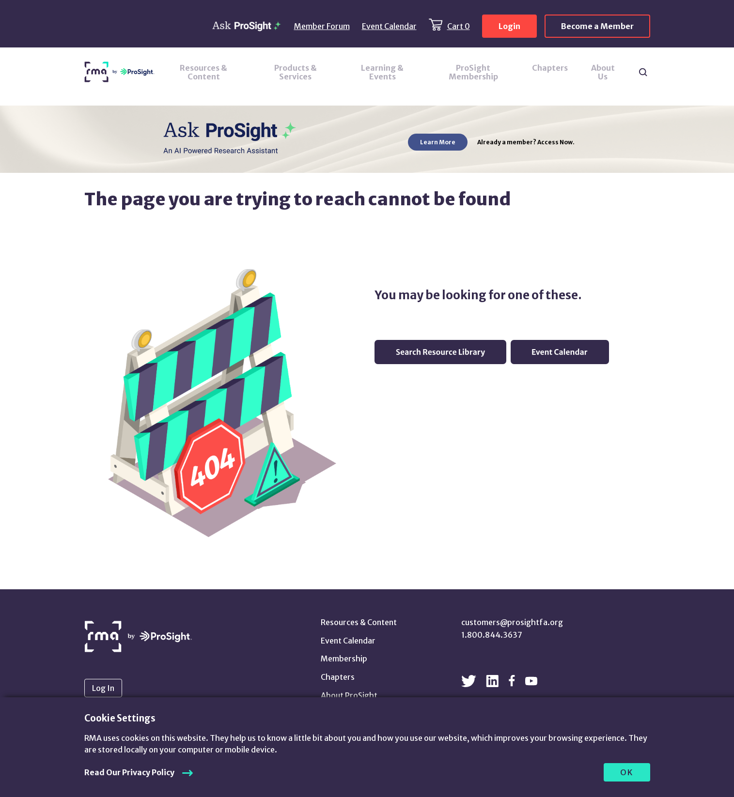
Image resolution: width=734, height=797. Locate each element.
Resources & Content (203, 72)
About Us (603, 72)
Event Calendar (389, 26)
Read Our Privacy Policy (129, 772)
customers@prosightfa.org (512, 622)
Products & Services (295, 72)
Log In (103, 688)
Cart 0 (458, 26)
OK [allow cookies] (626, 772)
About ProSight (349, 695)
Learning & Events (382, 72)
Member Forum (322, 26)
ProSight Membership (473, 72)
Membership (344, 658)
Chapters (550, 68)
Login (509, 26)
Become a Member (597, 26)
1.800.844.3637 (491, 635)
